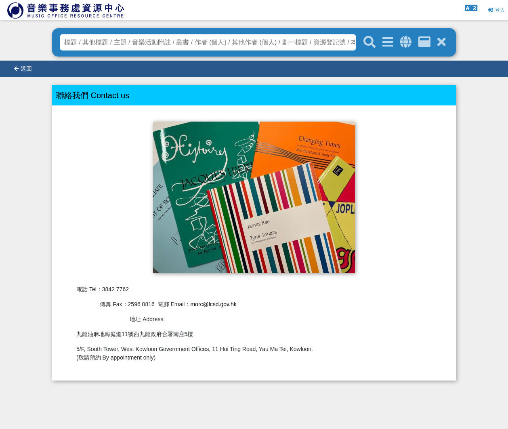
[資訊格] (424, 42)
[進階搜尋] (387, 42)
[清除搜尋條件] (441, 42)
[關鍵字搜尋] (369, 42)
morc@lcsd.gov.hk (213, 304)
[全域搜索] (406, 42)
